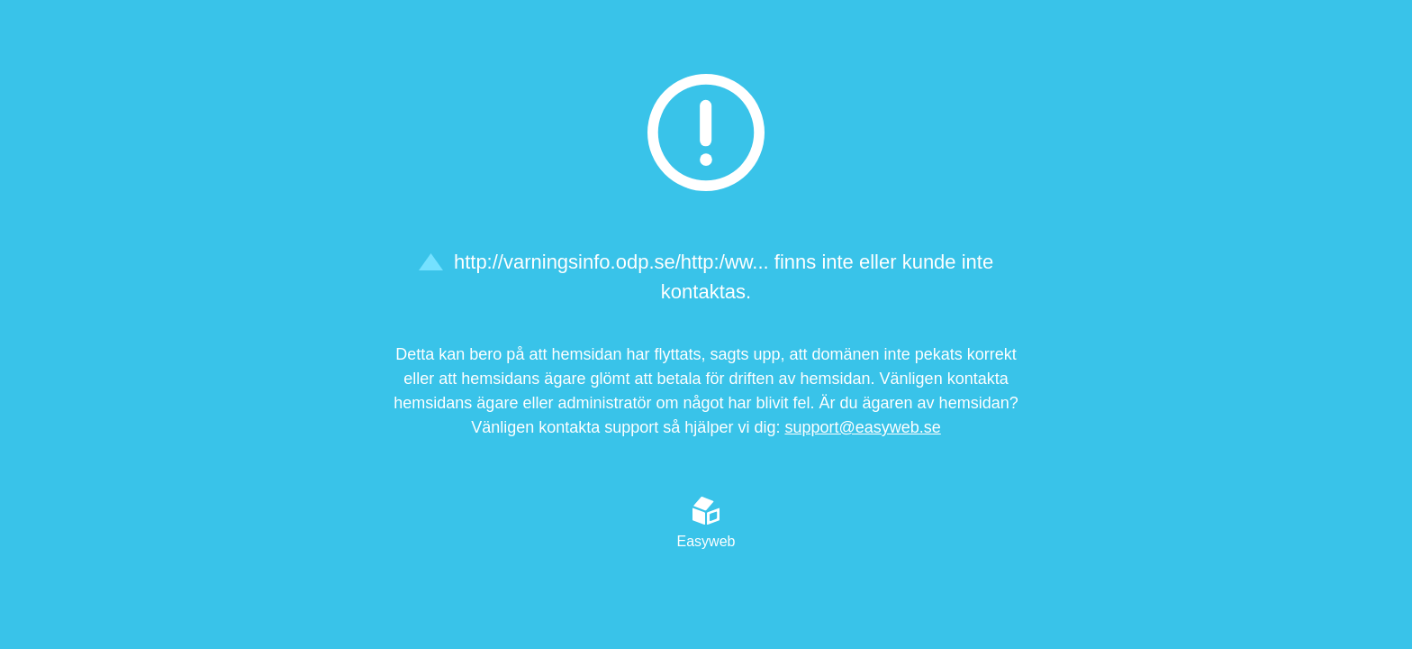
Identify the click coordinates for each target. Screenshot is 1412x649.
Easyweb (706, 523)
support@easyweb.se (862, 427)
